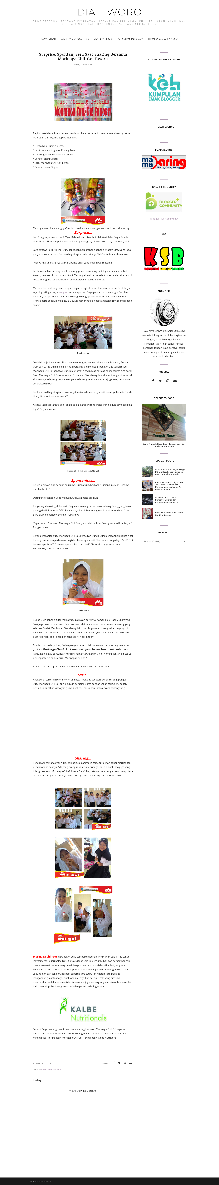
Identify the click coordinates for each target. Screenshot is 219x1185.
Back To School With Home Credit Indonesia (169, 513)
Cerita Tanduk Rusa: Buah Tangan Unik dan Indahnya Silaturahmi (164, 445)
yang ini (63, 292)
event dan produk (51, 1070)
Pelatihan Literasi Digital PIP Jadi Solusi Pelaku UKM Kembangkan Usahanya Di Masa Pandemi (169, 486)
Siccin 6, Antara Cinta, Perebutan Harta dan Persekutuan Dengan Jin (167, 499)
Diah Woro (109, 12)
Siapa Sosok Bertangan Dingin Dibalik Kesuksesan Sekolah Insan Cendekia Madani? (170, 471)
